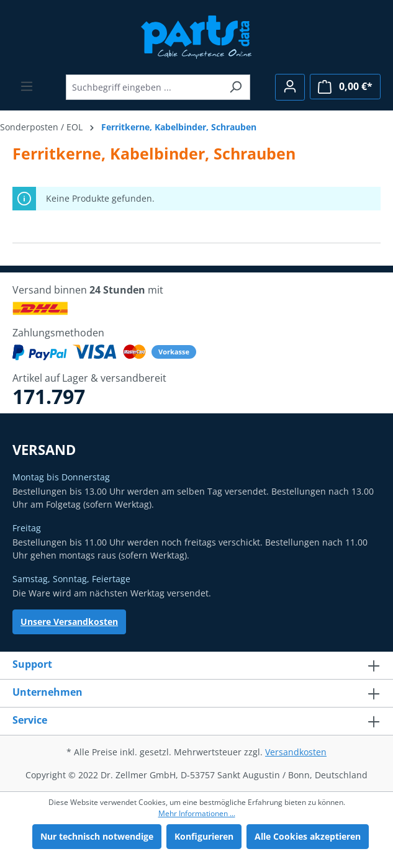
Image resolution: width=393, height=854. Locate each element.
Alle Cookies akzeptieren (308, 836)
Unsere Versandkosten (69, 621)
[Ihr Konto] (290, 87)
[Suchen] (235, 87)
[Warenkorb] (345, 86)
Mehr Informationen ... (196, 813)
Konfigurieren (203, 836)
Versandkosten (296, 752)
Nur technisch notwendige (96, 836)
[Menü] (26, 86)
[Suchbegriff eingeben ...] (144, 87)
